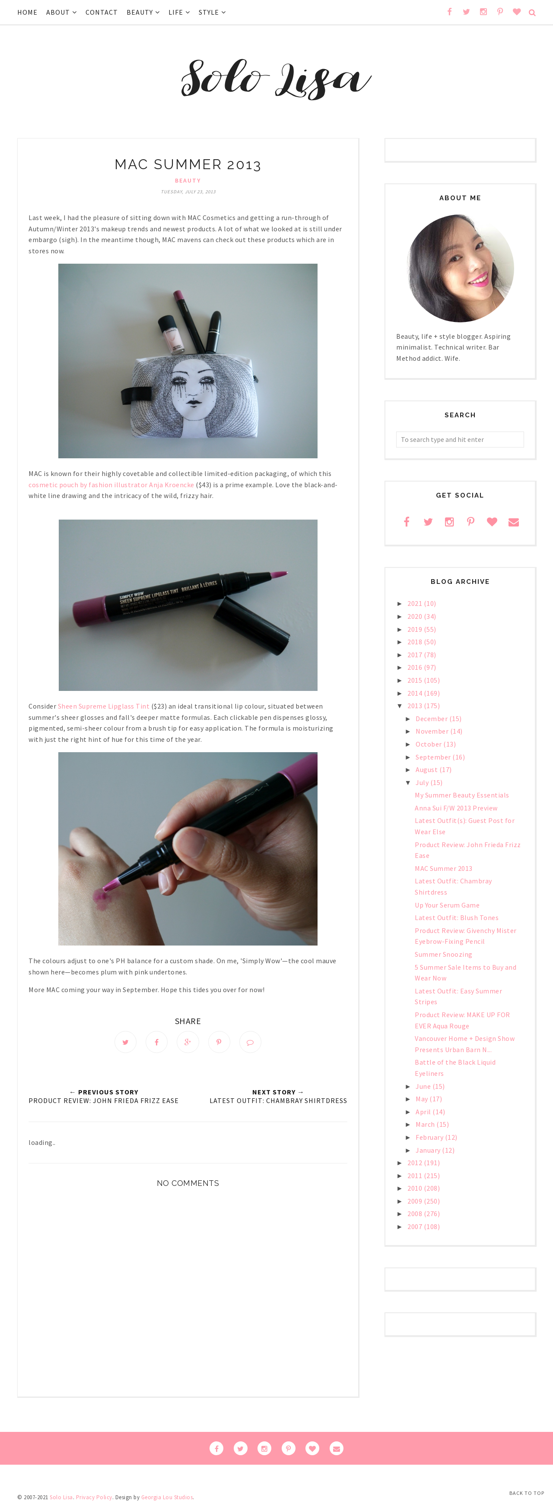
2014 (415, 693)
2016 (415, 667)
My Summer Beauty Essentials (462, 795)
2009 (415, 1201)
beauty (188, 180)
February (430, 1137)
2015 (415, 680)
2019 (415, 629)
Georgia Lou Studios (167, 1498)
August (427, 769)
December (432, 718)
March (426, 1124)
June (424, 1086)
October (429, 744)
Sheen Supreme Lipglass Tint (104, 706)
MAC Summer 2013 (444, 868)
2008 (415, 1213)
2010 (415, 1188)
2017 (415, 654)
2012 (415, 1162)
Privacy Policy (94, 1498)
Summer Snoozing (444, 954)
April (424, 1111)
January (429, 1150)
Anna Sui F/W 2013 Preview (456, 808)
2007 (415, 1226)
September (434, 757)
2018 (415, 641)
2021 (415, 603)
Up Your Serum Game (447, 905)
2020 (415, 616)
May (422, 1098)
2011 (415, 1175)
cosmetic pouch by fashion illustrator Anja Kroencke (111, 484)
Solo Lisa (61, 1498)
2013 (415, 705)
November (433, 731)
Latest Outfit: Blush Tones (457, 917)
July (423, 782)
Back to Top (526, 1493)
